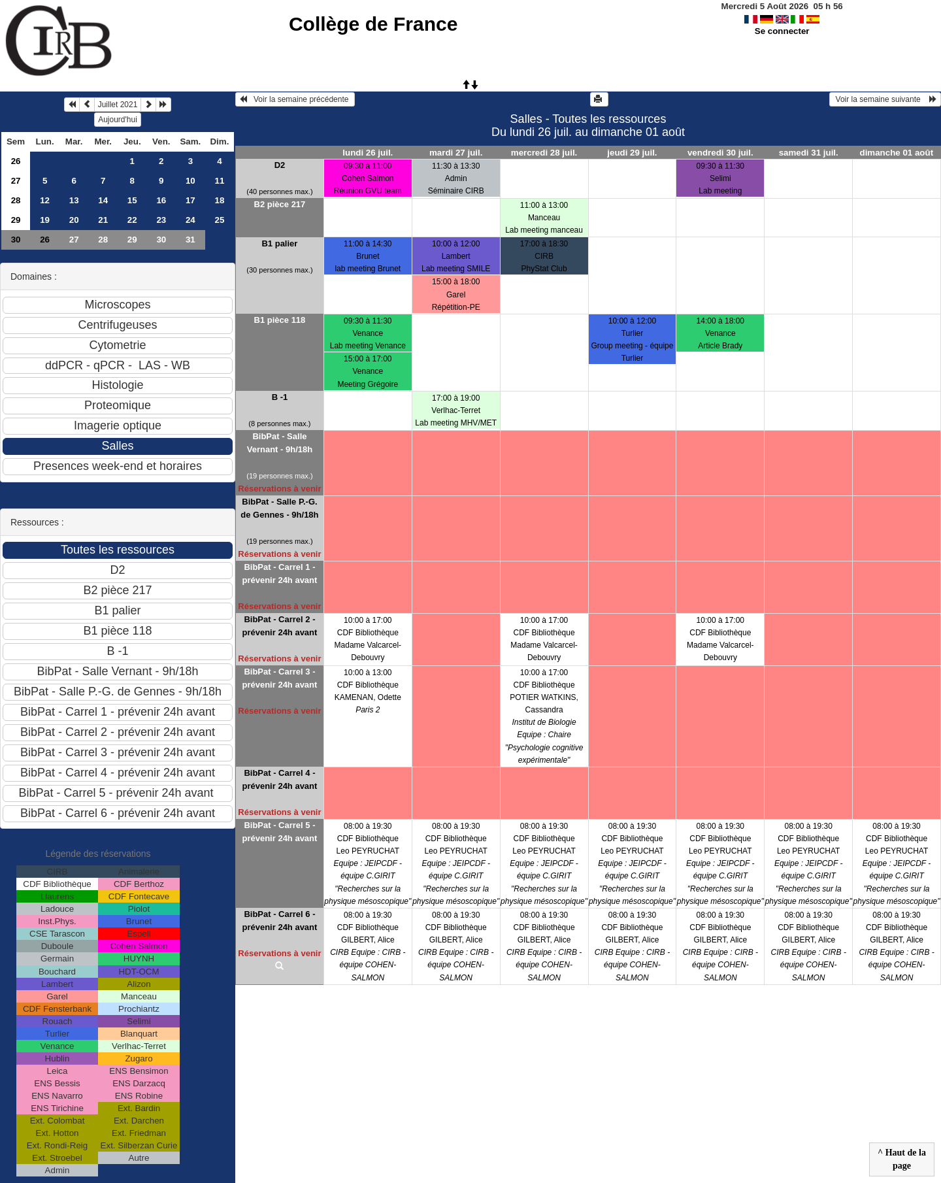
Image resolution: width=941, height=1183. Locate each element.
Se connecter (782, 31)
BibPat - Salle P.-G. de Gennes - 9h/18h (279, 508)
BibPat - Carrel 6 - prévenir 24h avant (279, 920)
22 (132, 220)
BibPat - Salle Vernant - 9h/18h (279, 442)
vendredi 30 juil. (720, 153)
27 (16, 181)
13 (74, 200)
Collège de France (373, 24)
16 (161, 200)
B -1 (280, 397)
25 (219, 220)
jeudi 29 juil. (632, 153)
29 (16, 220)
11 (219, 181)
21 (103, 220)
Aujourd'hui (117, 119)
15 (132, 200)
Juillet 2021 (118, 104)
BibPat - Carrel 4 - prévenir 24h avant (279, 779)
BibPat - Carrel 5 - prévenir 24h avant (279, 831)
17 (190, 200)
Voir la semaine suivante (885, 99)
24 (190, 220)
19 (45, 220)
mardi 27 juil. (455, 153)
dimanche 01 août (897, 153)
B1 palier (279, 243)
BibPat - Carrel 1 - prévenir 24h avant (279, 573)
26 (16, 161)
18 (219, 200)
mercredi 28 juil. (544, 153)
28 (16, 200)
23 (161, 220)
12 (45, 200)
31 (190, 239)
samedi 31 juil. (808, 153)
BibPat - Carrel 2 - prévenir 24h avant (279, 625)
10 (190, 181)
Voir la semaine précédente (295, 99)
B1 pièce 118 (280, 320)
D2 (280, 165)
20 (74, 220)
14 (103, 200)
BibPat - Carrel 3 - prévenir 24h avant (279, 678)
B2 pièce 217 (280, 204)
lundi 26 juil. (367, 153)
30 (16, 239)
